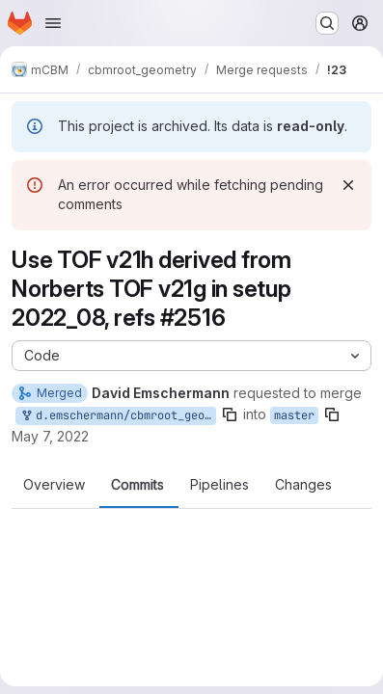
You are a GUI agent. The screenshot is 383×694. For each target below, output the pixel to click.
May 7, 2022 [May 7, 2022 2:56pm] (50, 436)
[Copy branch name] (229, 414)
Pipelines (219, 485)
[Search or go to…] (327, 23)
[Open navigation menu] (53, 23)
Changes (303, 485)
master (294, 415)
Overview (54, 485)
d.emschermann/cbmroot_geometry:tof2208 (117, 416)
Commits (137, 485)
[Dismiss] (348, 185)
